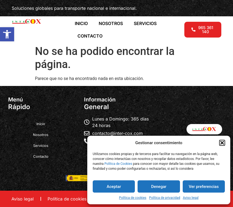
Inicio (40, 124)
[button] (7, 34)
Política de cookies (133, 198)
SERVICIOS (145, 23)
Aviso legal (190, 198)
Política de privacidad (164, 198)
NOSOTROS (111, 23)
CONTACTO (89, 36)
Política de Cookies (118, 164)
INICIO (81, 23)
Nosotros (40, 134)
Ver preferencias (204, 186)
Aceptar (114, 186)
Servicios (40, 145)
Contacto (40, 156)
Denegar (158, 186)
